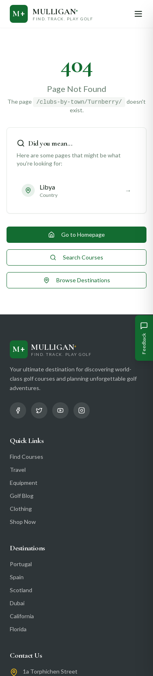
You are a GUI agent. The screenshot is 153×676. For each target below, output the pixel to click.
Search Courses (76, 257)
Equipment (24, 482)
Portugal (21, 563)
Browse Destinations (76, 280)
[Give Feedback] (144, 338)
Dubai (17, 603)
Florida (18, 629)
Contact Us (26, 655)
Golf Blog (21, 495)
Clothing (21, 508)
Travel (18, 469)
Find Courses (26, 456)
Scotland (21, 590)
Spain (17, 577)
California (22, 616)
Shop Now (23, 521)
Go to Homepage (76, 234)
